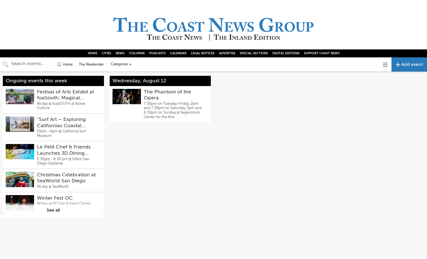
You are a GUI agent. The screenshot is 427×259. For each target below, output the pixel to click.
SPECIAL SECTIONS (254, 53)
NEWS (120, 53)
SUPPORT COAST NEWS (321, 53)
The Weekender (91, 64)
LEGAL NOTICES (202, 53)
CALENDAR (178, 53)
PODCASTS (157, 53)
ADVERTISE (227, 53)
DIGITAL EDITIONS (285, 53)
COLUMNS (137, 53)
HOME (92, 53)
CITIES (106, 53)
